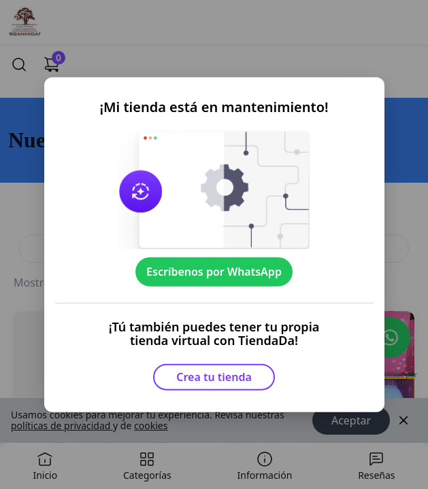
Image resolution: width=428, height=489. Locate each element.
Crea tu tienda (214, 376)
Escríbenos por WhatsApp (214, 271)
